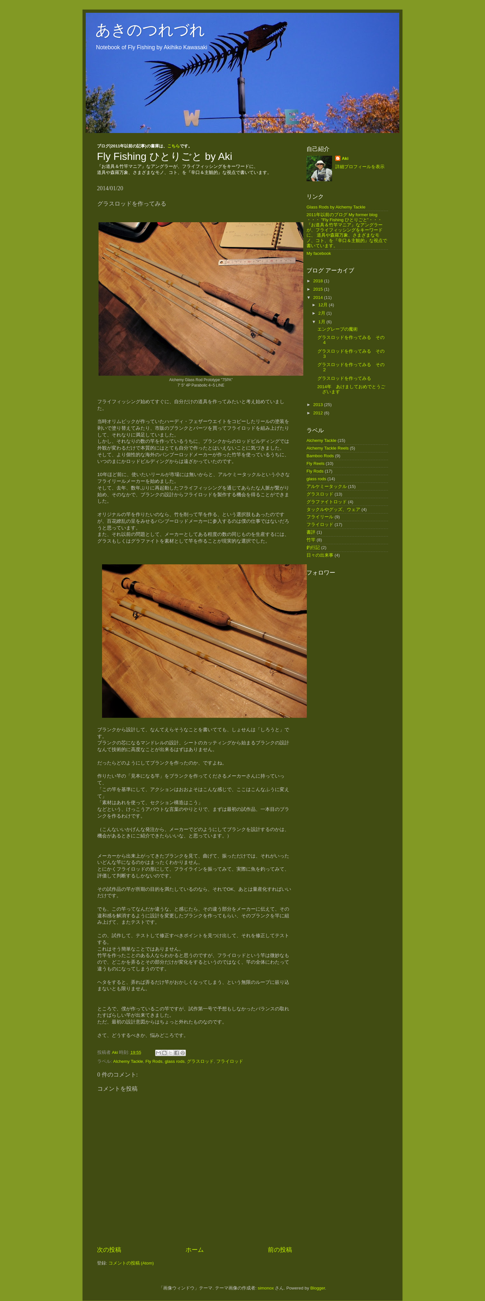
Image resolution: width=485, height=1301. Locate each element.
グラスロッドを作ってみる (344, 378)
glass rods (175, 1061)
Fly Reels (315, 463)
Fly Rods (154, 1061)
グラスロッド (200, 1061)
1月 (322, 321)
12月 (323, 304)
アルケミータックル (326, 486)
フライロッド (229, 1061)
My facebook (318, 253)
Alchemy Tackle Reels (327, 448)
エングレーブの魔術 (337, 329)
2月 (322, 313)
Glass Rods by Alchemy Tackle (335, 207)
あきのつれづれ (150, 29)
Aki (345, 158)
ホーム (195, 1249)
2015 (318, 289)
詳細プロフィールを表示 (360, 166)
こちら (173, 146)
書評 (310, 532)
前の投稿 (280, 1249)
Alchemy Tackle (128, 1061)
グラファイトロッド (326, 501)
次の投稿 (109, 1249)
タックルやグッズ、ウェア (333, 509)
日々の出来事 (319, 555)
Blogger (317, 1288)
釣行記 (313, 547)
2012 (318, 413)
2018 (318, 280)
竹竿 (310, 539)
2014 (318, 297)
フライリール (319, 516)
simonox (266, 1288)
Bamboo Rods (320, 455)
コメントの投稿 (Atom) (131, 1263)
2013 (318, 404)
